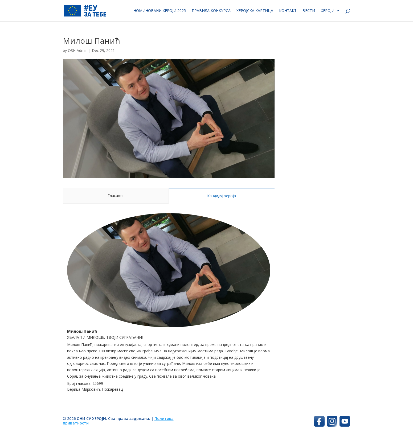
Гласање (116, 195)
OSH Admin (78, 50)
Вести (308, 11)
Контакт (288, 11)
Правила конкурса (211, 11)
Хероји (327, 11)
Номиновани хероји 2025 (159, 11)
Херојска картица (254, 11)
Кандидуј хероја (221, 195)
